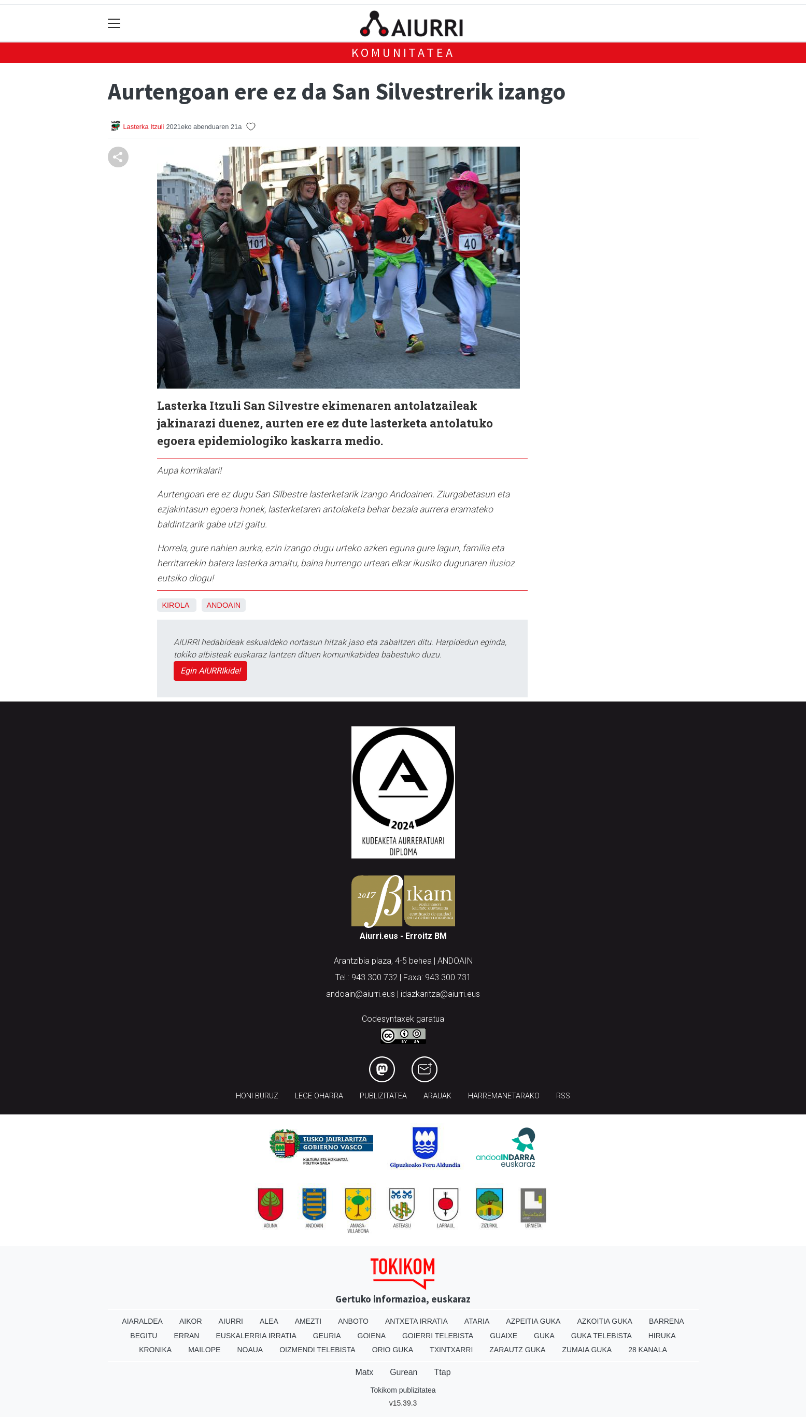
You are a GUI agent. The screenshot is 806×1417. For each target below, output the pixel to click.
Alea (269, 1321)
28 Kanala (647, 1350)
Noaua (250, 1350)
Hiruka (662, 1336)
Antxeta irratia (416, 1321)
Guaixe (503, 1336)
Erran (186, 1336)
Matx (364, 1372)
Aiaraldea (142, 1321)
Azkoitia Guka (604, 1321)
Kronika (155, 1350)
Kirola (175, 605)
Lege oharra (319, 1096)
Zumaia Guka (587, 1350)
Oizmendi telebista (317, 1350)
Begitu (143, 1336)
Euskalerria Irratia (256, 1336)
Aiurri (231, 1321)
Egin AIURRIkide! (210, 671)
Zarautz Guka (517, 1350)
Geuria (327, 1336)
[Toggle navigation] (114, 24)
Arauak (437, 1096)
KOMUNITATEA (403, 53)
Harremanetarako (504, 1096)
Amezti (308, 1321)
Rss (563, 1096)
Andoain (224, 605)
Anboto (353, 1321)
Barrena (666, 1321)
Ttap (442, 1372)
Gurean (403, 1372)
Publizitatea (383, 1096)
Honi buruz (257, 1096)
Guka (544, 1336)
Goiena (372, 1336)
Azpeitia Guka (533, 1321)
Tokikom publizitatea (402, 1390)
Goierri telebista (437, 1336)
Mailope (204, 1350)
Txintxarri (451, 1350)
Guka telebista (601, 1336)
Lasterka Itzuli (143, 127)
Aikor (190, 1321)
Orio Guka (392, 1350)
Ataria (477, 1321)
